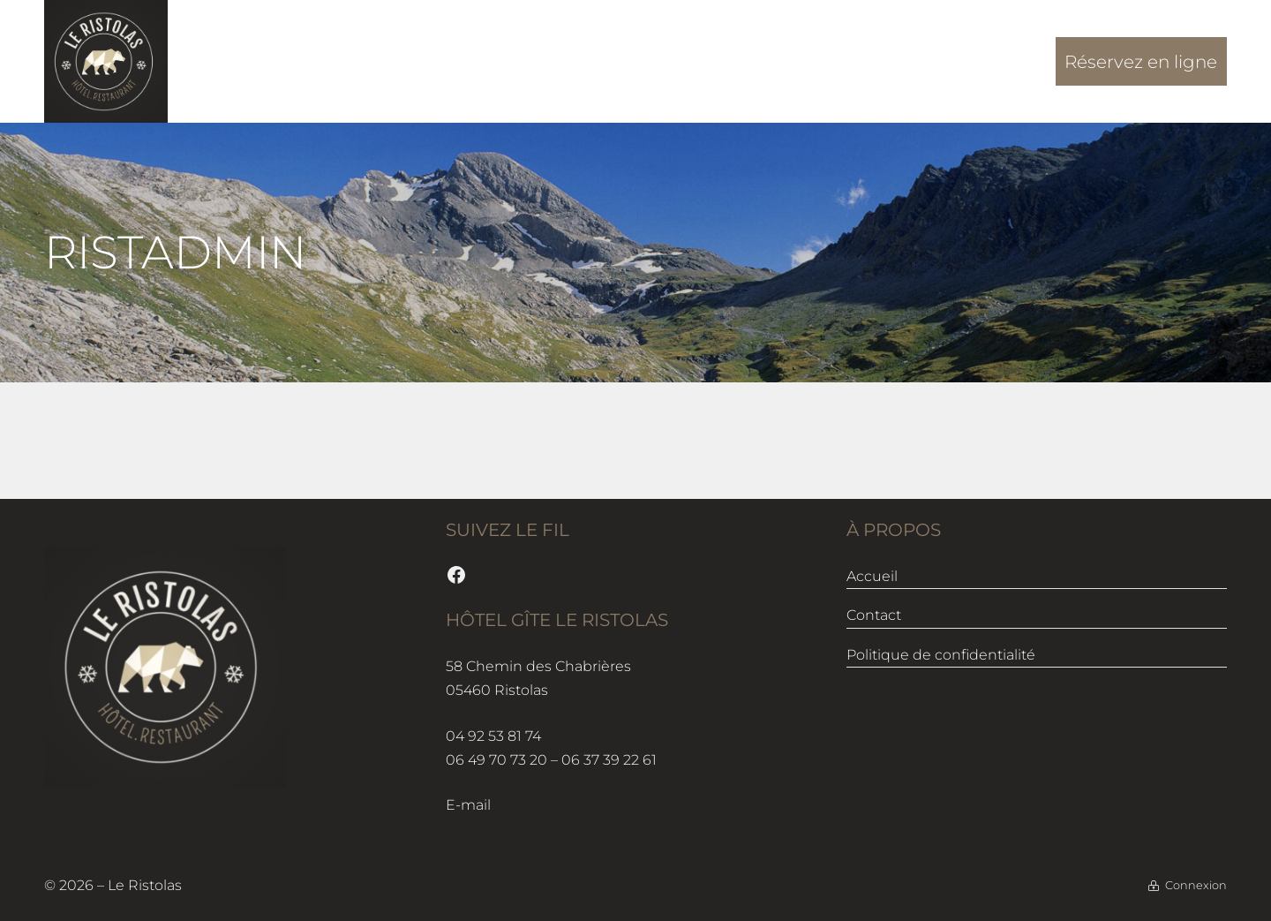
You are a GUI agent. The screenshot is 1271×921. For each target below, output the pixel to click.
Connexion (1196, 885)
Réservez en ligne (1140, 61)
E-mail (468, 804)
